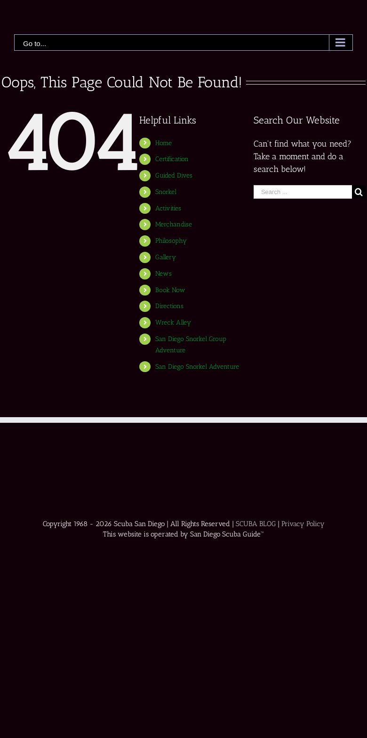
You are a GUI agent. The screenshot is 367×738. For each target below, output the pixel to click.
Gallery (165, 257)
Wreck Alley (173, 322)
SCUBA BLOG (256, 524)
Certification (172, 159)
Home (163, 143)
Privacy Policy (303, 524)
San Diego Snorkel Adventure (197, 367)
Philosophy (171, 241)
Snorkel (165, 192)
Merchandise (173, 224)
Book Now (170, 290)
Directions (169, 306)
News (163, 274)
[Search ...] (303, 192)
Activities (168, 208)
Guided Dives (173, 175)
